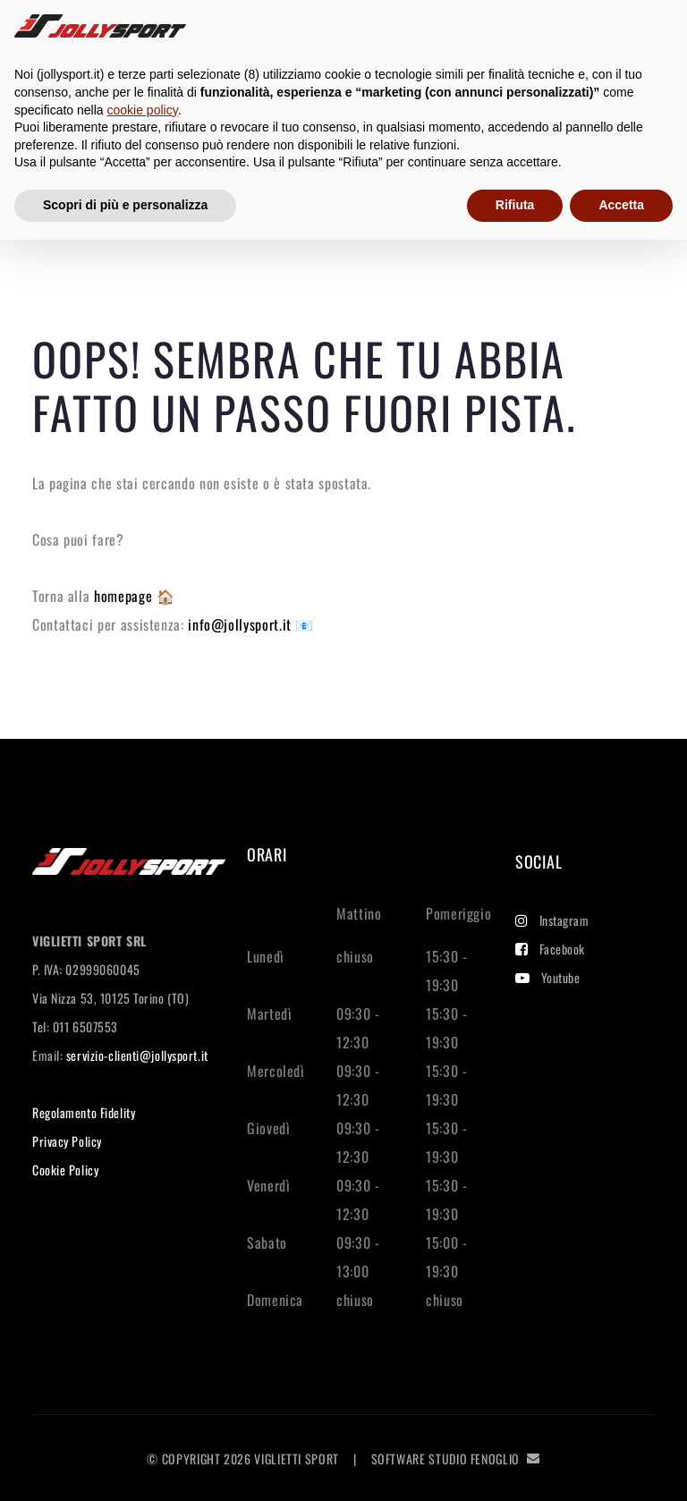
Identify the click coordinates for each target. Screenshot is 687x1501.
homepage (125, 595)
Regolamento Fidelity (83, 1112)
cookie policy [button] (142, 110)
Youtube (547, 977)
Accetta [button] (621, 205)
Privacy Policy (67, 1141)
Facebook (550, 948)
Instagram (552, 920)
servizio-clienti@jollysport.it (137, 1055)
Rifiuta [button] (515, 205)
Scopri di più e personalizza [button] (125, 205)
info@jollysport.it (241, 624)
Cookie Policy (65, 1169)
